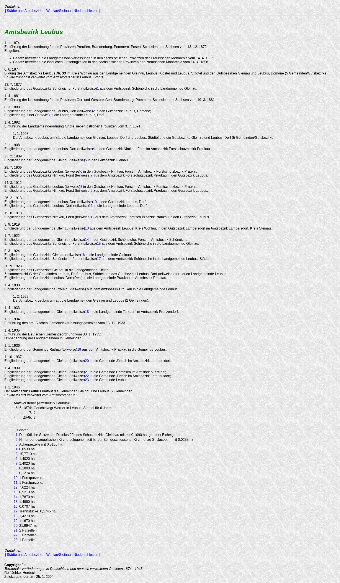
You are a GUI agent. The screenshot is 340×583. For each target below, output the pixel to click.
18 (87, 312)
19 (79, 349)
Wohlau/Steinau (58, 11)
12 (92, 217)
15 (99, 243)
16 (83, 255)
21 (87, 372)
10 (95, 202)
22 (87, 376)
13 (87, 228)
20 (87, 361)
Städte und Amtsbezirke (25, 11)
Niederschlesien (86, 11)
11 (91, 206)
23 (87, 380)
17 (99, 259)
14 (87, 239)
